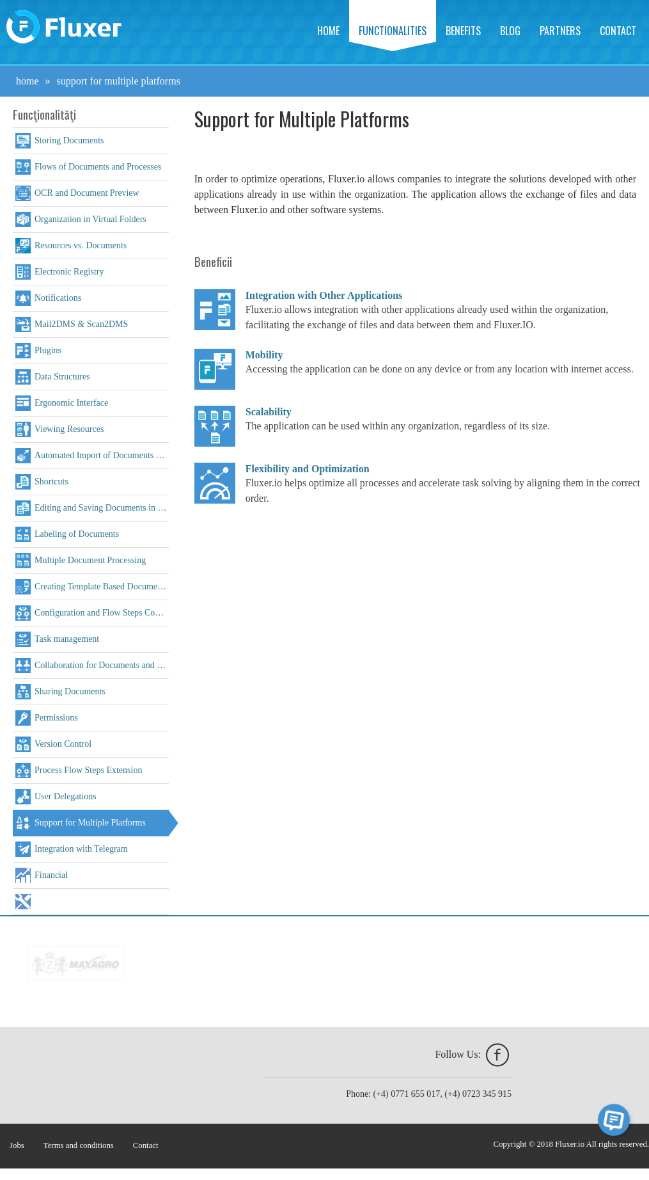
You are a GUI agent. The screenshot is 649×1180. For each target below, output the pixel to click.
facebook (497, 1055)
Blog (510, 30)
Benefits (463, 30)
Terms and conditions (78, 1145)
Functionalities (392, 30)
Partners (560, 30)
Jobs (17, 1145)
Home (328, 30)
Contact (618, 30)
